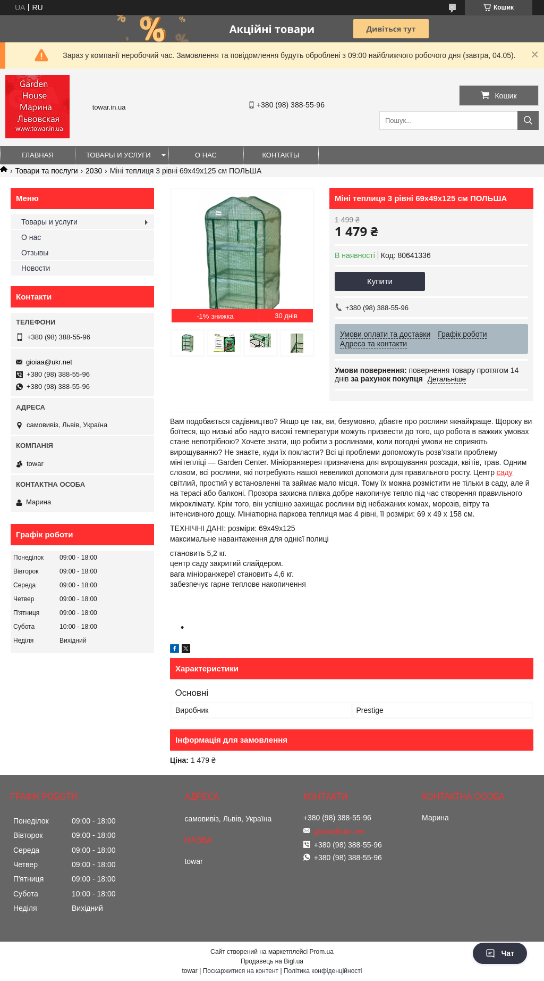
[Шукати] (528, 120)
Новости (35, 268)
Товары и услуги (118, 155)
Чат (500, 953)
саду (505, 472)
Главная (38, 155)
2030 (94, 171)
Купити (380, 281)
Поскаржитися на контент (240, 971)
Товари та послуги (46, 171)
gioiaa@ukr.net (49, 362)
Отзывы (34, 252)
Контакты (280, 155)
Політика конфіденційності (323, 971)
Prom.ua (322, 951)
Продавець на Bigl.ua (272, 961)
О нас (206, 155)
